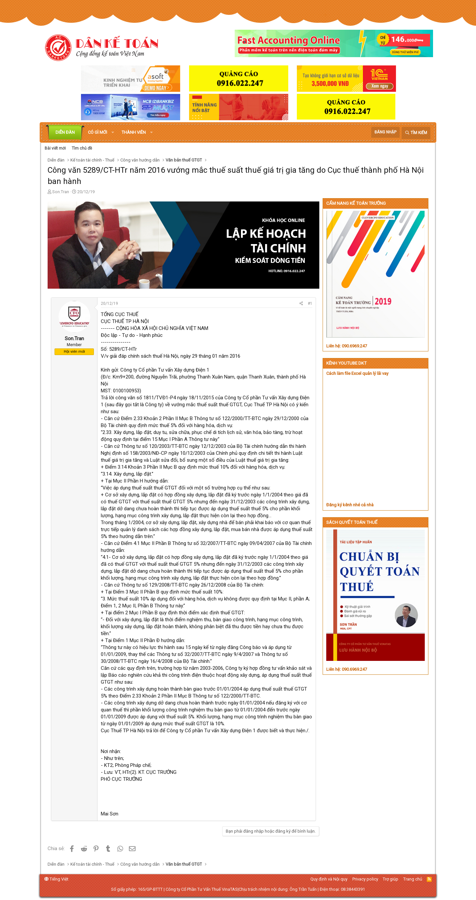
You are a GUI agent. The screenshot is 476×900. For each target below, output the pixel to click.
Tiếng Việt (56, 879)
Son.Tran (60, 191)
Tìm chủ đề (82, 148)
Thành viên (134, 132)
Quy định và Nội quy (328, 879)
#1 (310, 303)
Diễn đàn (65, 132)
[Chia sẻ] (301, 303)
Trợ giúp (390, 879)
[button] (112, 132)
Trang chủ (412, 879)
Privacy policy (365, 879)
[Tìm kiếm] (416, 133)
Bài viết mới (55, 148)
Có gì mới (97, 132)
